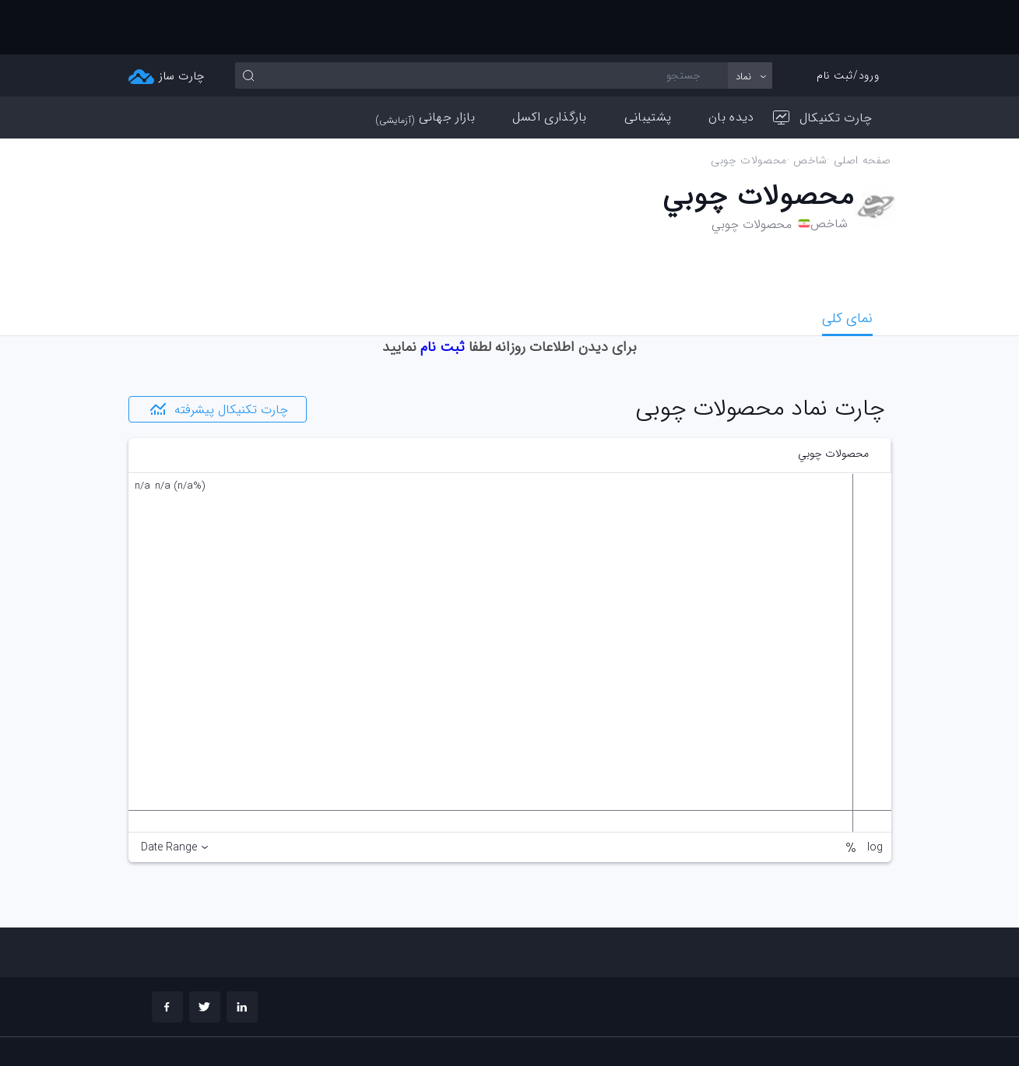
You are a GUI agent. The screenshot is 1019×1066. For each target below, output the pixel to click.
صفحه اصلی (862, 106)
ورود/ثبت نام (848, 21)
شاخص (809, 106)
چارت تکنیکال (823, 63)
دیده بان (731, 62)
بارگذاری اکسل (549, 62)
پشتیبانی (647, 62)
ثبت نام (442, 292)
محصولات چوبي (749, 106)
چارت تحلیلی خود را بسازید (813, 1031)
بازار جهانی (425, 63)
